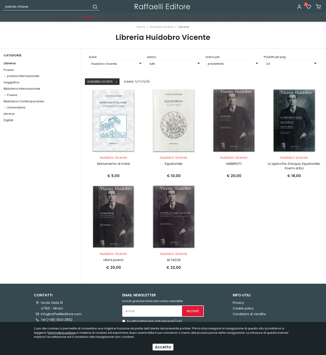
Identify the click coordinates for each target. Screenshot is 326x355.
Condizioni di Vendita (249, 309)
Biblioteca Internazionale (22, 88)
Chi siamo (258, 17)
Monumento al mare (113, 161)
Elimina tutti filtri (137, 82)
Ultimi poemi (113, 255)
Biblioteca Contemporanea (24, 101)
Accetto (163, 347)
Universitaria (16, 107)
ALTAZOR (174, 255)
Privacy (238, 297)
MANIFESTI (234, 161)
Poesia (9, 70)
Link (178, 316)
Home (141, 27)
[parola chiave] (46, 6)
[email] (152, 306)
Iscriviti (193, 306)
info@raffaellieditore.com (61, 309)
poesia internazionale (23, 76)
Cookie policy (243, 303)
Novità (66, 17)
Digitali (8, 120)
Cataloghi (232, 17)
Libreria (89, 17)
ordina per (212, 57)
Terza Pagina (204, 17)
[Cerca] (95, 6)
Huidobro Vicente (161, 27)
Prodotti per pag (275, 57)
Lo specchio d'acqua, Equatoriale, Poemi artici (294, 163)
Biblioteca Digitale (122, 17)
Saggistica (11, 82)
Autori (154, 17)
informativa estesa (62, 333)
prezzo (151, 57)
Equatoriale (173, 161)
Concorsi (175, 17)
